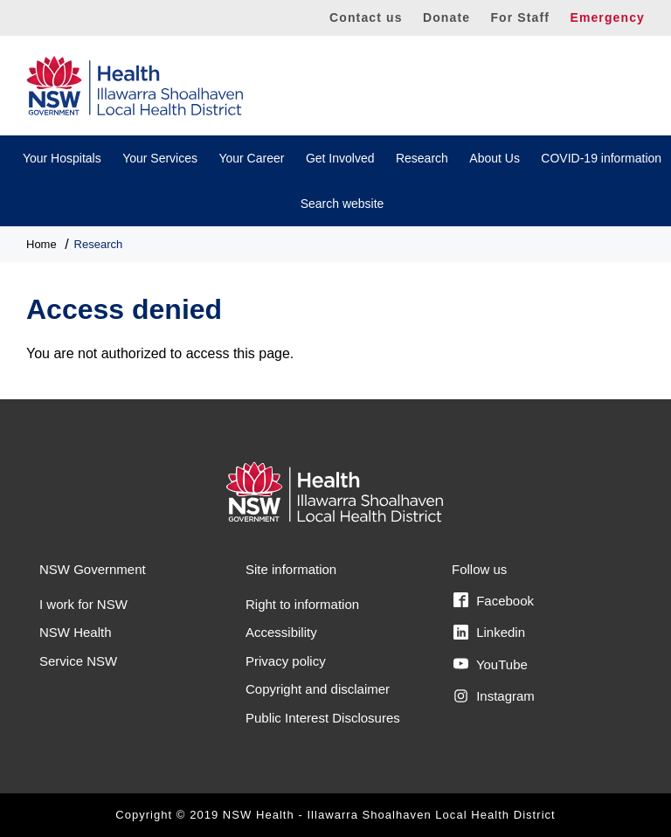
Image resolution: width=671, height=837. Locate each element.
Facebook (493, 600)
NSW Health (75, 632)
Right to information (302, 604)
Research (422, 158)
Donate (446, 17)
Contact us (366, 17)
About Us (494, 158)
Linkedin (489, 632)
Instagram (494, 696)
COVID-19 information (601, 158)
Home (41, 244)
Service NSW (78, 661)
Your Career (251, 158)
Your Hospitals (62, 158)
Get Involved (340, 158)
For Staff (520, 17)
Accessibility (281, 632)
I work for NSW (83, 604)
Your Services (159, 158)
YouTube (490, 664)
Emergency (607, 17)
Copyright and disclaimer (318, 688)
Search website (342, 204)
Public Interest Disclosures (323, 717)
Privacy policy (286, 661)
